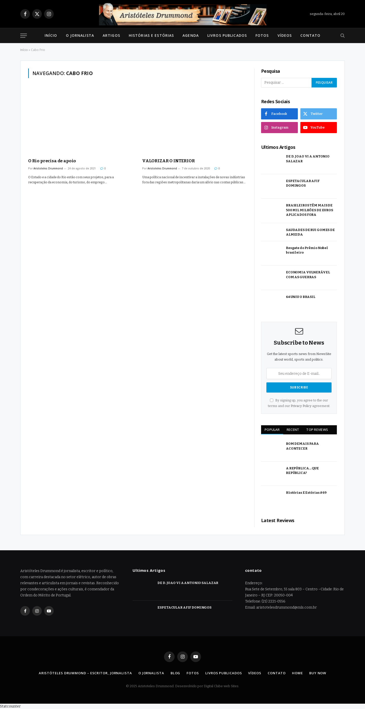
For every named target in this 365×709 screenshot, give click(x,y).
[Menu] (23, 35)
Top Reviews (317, 429)
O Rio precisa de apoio (52, 161)
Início (51, 35)
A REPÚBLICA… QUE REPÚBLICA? (302, 470)
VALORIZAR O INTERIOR (168, 161)
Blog (175, 673)
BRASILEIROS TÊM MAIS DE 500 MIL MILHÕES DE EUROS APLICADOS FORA (309, 210)
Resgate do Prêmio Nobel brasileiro (307, 250)
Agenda (190, 35)
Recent (293, 429)
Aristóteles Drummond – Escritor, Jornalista (85, 673)
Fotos (262, 35)
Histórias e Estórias (151, 35)
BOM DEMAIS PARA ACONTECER (302, 446)
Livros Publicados (227, 35)
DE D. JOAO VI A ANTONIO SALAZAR (308, 158)
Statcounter (10, 706)
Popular (272, 429)
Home (297, 673)
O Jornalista (80, 35)
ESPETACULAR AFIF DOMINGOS (303, 183)
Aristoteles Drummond (48, 168)
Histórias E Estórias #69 (306, 492)
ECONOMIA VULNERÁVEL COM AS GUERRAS (308, 274)
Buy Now (317, 673)
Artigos (111, 35)
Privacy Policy (301, 406)
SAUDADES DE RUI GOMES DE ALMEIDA (310, 232)
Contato (310, 35)
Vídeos (285, 35)
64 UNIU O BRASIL (300, 297)
